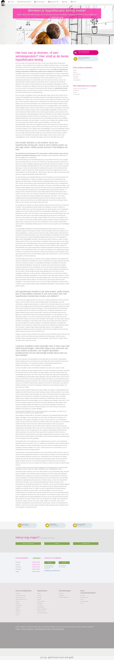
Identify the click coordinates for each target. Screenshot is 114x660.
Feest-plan (18, 623)
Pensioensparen (63, 598)
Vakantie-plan (19, 620)
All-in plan (18, 626)
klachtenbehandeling (58, 641)
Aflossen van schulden (43, 620)
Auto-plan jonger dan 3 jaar (23, 598)
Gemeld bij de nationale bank (45, 623)
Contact (82, 603)
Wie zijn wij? (83, 597)
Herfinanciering (77, 81)
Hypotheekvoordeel (24, 2)
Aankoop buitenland (78, 78)
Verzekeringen (40, 2)
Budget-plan (19, 595)
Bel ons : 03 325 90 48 (28, 545)
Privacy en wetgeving (27, 641)
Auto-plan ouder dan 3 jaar (23, 601)
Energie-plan (19, 615)
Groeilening (40, 598)
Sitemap (82, 608)
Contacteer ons (85, 545)
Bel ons (50, 564)
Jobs (74, 2)
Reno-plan (18, 609)
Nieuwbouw (76, 76)
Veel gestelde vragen (85, 600)
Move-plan (18, 617)
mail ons (57, 545)
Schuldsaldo (62, 595)
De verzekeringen (78, 104)
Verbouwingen (77, 84)
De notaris (76, 101)
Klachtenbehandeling (85, 606)
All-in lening (40, 601)
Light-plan (18, 606)
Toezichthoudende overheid (43, 641)
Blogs (65, 2)
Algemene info (54, 2)
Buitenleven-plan (20, 612)
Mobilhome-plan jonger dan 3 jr (24, 604)
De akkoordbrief (77, 99)
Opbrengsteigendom (78, 87)
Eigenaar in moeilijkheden (44, 617)
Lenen (11, 2)
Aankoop (75, 73)
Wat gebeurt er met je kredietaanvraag (83, 96)
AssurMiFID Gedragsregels (66, 601)
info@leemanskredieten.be (52, 572)
